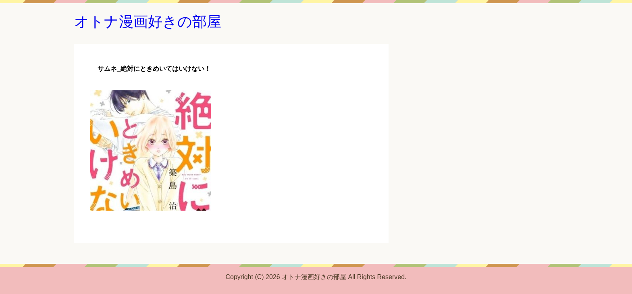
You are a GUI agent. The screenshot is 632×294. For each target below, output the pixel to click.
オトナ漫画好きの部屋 (147, 21)
